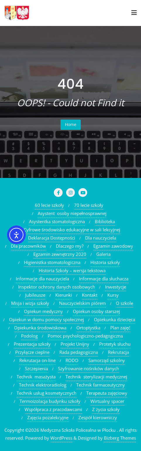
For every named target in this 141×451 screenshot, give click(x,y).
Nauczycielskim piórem (82, 303)
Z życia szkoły (106, 409)
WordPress (61, 438)
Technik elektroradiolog (42, 385)
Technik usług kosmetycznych (46, 393)
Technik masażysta (36, 377)
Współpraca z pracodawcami (53, 409)
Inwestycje (115, 287)
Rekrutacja (118, 352)
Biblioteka (105, 221)
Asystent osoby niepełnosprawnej (72, 213)
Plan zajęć (120, 328)
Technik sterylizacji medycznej (96, 377)
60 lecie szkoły (49, 205)
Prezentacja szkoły (32, 344)
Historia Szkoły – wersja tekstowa (72, 270)
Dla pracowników (28, 246)
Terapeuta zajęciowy (106, 393)
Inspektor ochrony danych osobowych (56, 287)
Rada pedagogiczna (78, 352)
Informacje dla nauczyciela (42, 279)
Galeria (103, 254)
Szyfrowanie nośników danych (88, 368)
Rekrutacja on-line (37, 360)
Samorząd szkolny (106, 360)
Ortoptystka (88, 328)
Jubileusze (35, 295)
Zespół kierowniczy (97, 417)
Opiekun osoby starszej (96, 311)
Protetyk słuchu (114, 344)
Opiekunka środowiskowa (40, 328)
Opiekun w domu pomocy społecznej (46, 319)
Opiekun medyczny (43, 311)
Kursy (113, 295)
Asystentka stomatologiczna (57, 221)
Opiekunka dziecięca (114, 319)
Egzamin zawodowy (113, 246)
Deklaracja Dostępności (51, 238)
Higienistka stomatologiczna (52, 262)
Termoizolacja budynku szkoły (50, 401)
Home (70, 124)
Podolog (29, 336)
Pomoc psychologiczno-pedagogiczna (85, 336)
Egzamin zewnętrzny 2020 (59, 254)
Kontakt (89, 295)
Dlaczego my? (69, 246)
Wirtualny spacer (107, 401)
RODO (72, 360)
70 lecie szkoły (88, 205)
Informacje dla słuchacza (103, 279)
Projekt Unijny (75, 344)
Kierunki (63, 295)
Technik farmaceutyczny (100, 385)
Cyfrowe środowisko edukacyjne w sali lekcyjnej (72, 230)
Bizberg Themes (120, 438)
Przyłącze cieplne (32, 352)
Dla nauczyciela (100, 238)
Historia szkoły (105, 262)
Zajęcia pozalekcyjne (47, 417)
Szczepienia (36, 368)
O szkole (124, 303)
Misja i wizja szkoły (30, 303)
